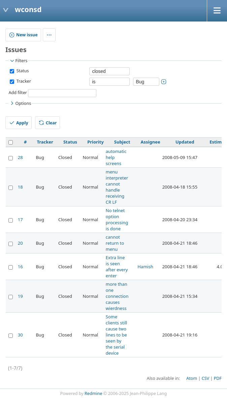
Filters (18, 61)
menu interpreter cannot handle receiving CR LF (117, 187)
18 (20, 187)
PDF (218, 378)
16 (20, 267)
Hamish (145, 267)
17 (20, 219)
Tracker (23, 81)
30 (20, 335)
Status (22, 71)
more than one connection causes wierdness (117, 296)
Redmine (93, 393)
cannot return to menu (115, 243)
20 (20, 243)
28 (20, 157)
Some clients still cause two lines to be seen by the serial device (116, 335)
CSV (205, 378)
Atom (191, 378)
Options (20, 103)
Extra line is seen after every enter (117, 266)
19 (20, 296)
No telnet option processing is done (117, 219)
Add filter (17, 93)
